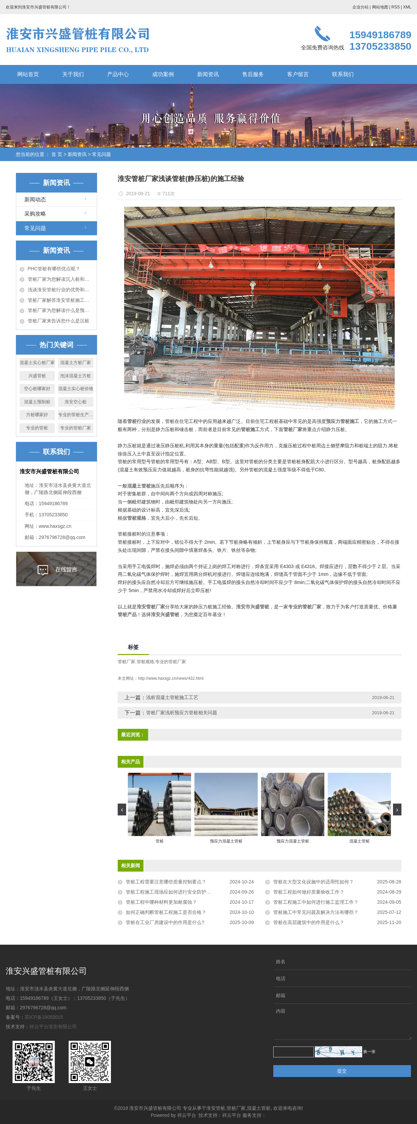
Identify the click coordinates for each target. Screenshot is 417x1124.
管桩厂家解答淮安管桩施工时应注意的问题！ (60, 300)
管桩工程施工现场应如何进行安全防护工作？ (173, 892)
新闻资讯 (208, 74)
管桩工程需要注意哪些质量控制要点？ (166, 881)
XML (407, 7)
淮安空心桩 (76, 401)
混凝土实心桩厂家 (37, 362)
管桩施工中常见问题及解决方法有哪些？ (315, 912)
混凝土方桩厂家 (75, 362)
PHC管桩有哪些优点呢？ (54, 268)
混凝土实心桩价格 (75, 388)
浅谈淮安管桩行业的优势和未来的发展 (60, 289)
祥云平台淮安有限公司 (53, 1026)
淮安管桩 (215, 1108)
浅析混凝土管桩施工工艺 (172, 697)
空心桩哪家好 (37, 388)
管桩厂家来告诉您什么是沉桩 (58, 320)
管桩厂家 (126, 661)
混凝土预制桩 (37, 401)
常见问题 (101, 154)
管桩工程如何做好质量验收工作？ (308, 892)
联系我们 (343, 74)
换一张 (369, 1051)
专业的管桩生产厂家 (75, 414)
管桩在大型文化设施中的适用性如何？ (313, 881)
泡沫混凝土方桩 (75, 375)
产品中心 (118, 74)
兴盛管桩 (37, 375)
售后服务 (253, 74)
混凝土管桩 (259, 1108)
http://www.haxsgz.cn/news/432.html (170, 678)
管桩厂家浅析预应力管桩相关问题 (181, 712)
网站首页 (28, 74)
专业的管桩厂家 (75, 427)
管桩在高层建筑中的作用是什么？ (308, 922)
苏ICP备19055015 (44, 1017)
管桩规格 (145, 661)
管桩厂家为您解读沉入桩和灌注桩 (60, 279)
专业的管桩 (37, 427)
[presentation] (122, 809)
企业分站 (360, 7)
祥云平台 (186, 1115)
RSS (395, 7)
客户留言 (298, 74)
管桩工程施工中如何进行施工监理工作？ (315, 902)
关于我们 (73, 74)
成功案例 (163, 74)
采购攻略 (35, 214)
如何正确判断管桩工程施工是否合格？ (166, 912)
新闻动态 (35, 199)
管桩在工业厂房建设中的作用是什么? (165, 922)
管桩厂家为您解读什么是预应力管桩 (60, 310)
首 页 (56, 154)
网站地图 (380, 7)
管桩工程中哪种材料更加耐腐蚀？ (161, 902)
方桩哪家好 (37, 414)
